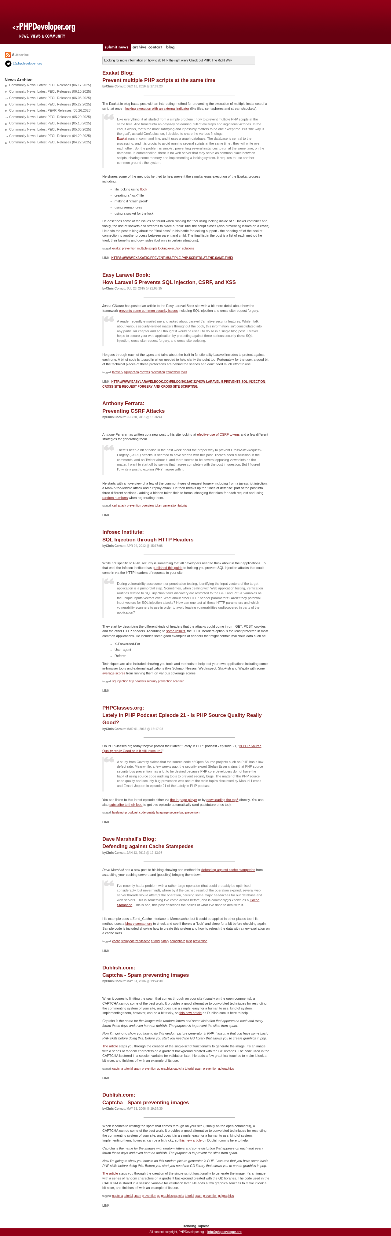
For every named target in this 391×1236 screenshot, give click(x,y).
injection (122, 681)
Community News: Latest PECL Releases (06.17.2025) (50, 85)
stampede (128, 941)
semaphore (177, 941)
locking (162, 248)
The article (110, 1046)
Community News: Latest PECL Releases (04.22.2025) (50, 142)
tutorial (182, 505)
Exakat (122, 138)
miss (189, 941)
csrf (142, 372)
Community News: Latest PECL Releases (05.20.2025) (50, 117)
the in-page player (183, 800)
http (131, 681)
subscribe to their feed (125, 804)
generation (170, 505)
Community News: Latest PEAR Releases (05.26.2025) (50, 110)
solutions (188, 248)
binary (165, 941)
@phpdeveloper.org (23, 63)
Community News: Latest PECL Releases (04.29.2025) (50, 136)
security (152, 681)
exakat (116, 248)
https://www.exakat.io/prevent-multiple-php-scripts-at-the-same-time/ (172, 258)
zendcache (142, 941)
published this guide (167, 568)
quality (151, 812)
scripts (152, 248)
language (162, 812)
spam (137, 1068)
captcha (117, 1068)
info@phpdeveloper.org (224, 1232)
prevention (129, 248)
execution (174, 248)
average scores (113, 673)
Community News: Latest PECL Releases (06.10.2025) (50, 91)
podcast (133, 812)
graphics (167, 1068)
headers (140, 681)
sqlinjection (131, 372)
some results (175, 631)
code (142, 812)
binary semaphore (138, 923)
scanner (178, 681)
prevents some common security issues (148, 310)
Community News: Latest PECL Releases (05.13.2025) (50, 123)
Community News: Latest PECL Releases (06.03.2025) (50, 98)
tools (184, 372)
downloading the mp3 (222, 800)
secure (174, 812)
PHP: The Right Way (218, 60)
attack (122, 505)
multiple (142, 248)
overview (148, 505)
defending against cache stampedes (228, 870)
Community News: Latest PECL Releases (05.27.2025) (50, 104)
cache (116, 941)
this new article (190, 1013)
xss (147, 372)
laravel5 (117, 372)
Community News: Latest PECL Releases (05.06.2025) (50, 129)
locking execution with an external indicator (157, 108)
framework (173, 372)
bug (182, 812)
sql (114, 681)
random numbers (115, 498)
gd (158, 1068)
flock (143, 189)
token (158, 505)
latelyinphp (119, 812)
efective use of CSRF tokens (218, 434)
